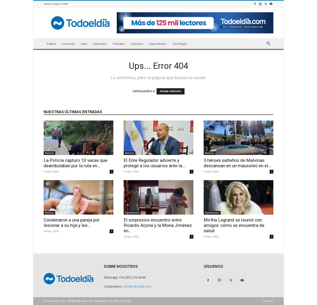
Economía (68, 44)
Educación (100, 44)
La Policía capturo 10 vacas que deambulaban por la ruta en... (75, 163)
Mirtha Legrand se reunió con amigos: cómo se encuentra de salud (234, 225)
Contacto (267, 301)
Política (51, 44)
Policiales (119, 44)
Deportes (137, 44)
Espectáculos (157, 44)
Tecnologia (179, 44)
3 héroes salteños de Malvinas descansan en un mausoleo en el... (237, 163)
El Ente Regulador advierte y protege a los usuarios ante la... (154, 163)
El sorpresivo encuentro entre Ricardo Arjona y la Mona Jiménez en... (158, 225)
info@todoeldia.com (137, 286)
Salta (84, 44)
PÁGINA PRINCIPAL (170, 91)
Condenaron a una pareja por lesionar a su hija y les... (72, 222)
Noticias (49, 153)
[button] (268, 44)
